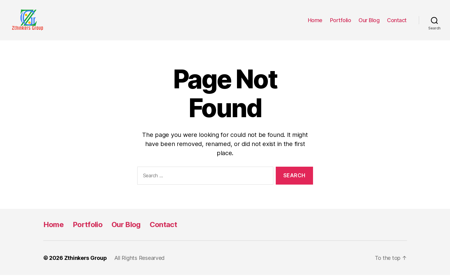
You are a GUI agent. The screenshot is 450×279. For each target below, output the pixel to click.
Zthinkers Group (85, 262)
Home (315, 22)
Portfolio (340, 22)
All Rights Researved (139, 262)
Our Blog (368, 22)
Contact (397, 22)
